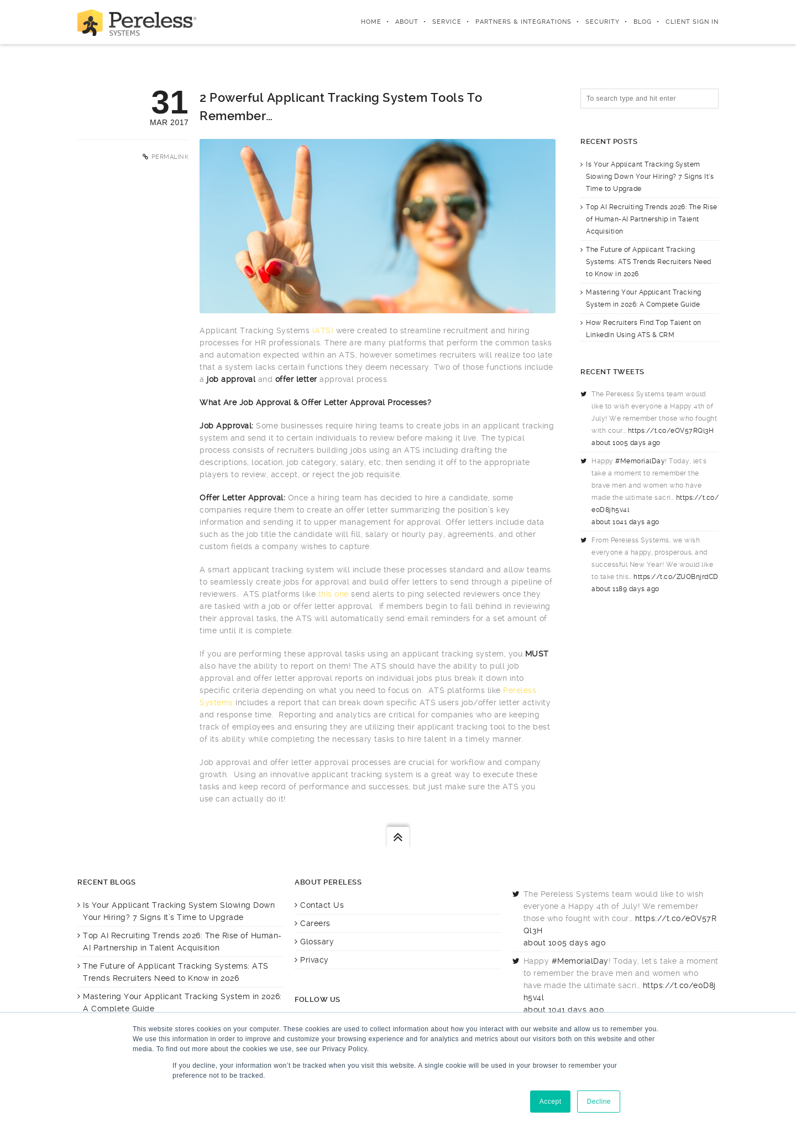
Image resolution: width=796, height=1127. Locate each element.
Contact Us (322, 905)
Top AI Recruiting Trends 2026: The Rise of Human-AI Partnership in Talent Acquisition (652, 219)
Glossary (317, 941)
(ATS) (323, 330)
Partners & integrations (523, 21)
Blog (642, 21)
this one (333, 594)
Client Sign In (692, 21)
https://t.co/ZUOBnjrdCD (676, 577)
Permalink (170, 157)
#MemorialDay (640, 461)
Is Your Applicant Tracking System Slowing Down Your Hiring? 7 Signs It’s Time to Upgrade (650, 177)
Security (602, 21)
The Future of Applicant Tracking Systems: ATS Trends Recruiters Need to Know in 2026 (648, 262)
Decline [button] (598, 1101)
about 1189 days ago (625, 589)
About (406, 21)
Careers (315, 923)
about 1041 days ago (625, 522)
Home (371, 21)
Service (447, 21)
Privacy (314, 959)
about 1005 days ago (626, 443)
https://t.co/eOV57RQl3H (671, 431)
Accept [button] (551, 1101)
